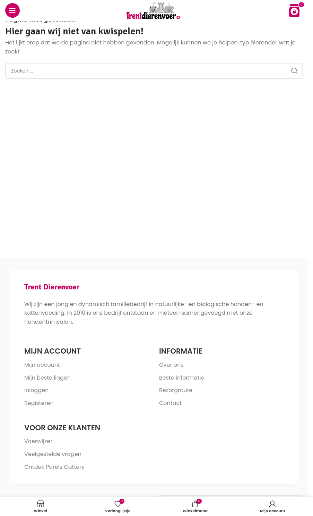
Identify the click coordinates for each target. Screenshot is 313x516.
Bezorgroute (175, 390)
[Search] (154, 71)
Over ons (171, 365)
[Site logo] (154, 10)
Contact (170, 403)
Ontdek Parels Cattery (54, 467)
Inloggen (36, 390)
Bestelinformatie (181, 378)
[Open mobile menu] (12, 10)
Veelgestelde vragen (52, 454)
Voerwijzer (38, 441)
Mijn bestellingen (47, 378)
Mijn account (42, 365)
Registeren (39, 403)
